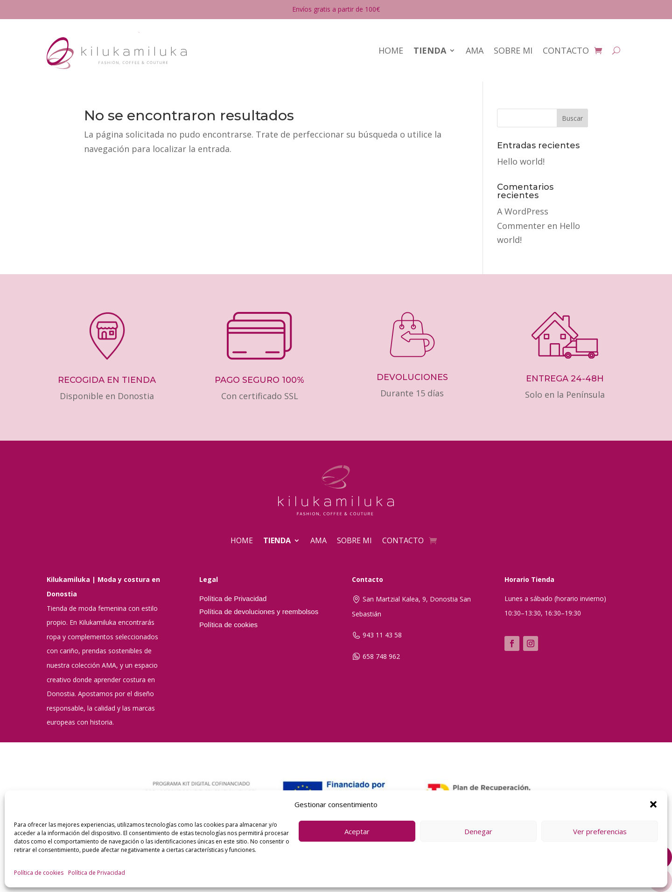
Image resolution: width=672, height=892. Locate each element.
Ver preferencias (600, 831)
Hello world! (521, 161)
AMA (474, 50)
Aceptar (357, 831)
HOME (390, 50)
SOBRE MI (513, 50)
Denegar (478, 831)
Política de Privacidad (96, 873)
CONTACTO (566, 50)
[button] (653, 804)
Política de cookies (38, 873)
